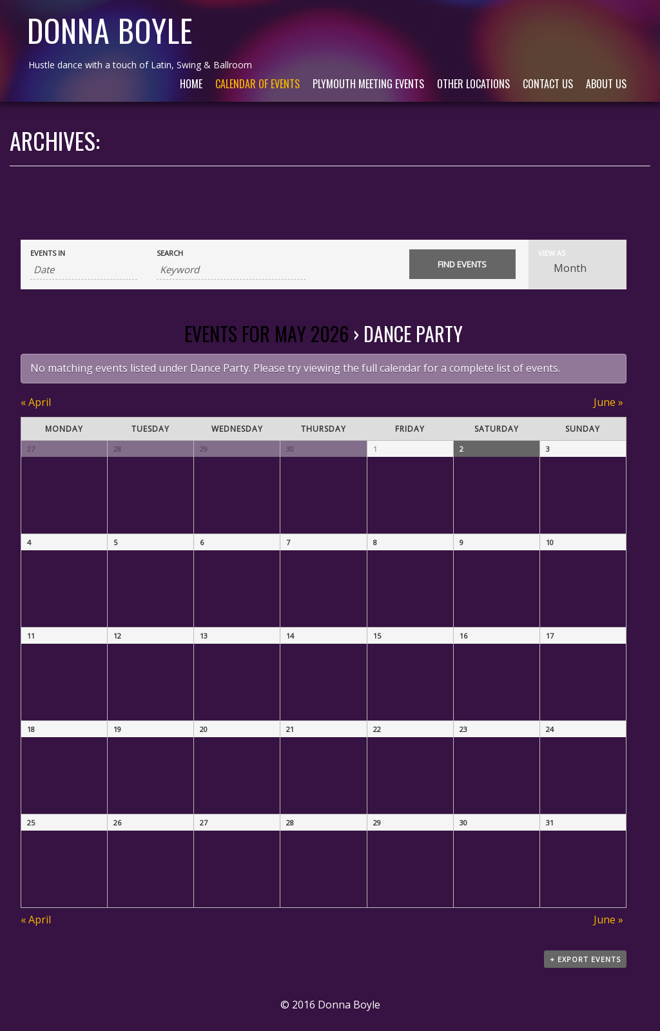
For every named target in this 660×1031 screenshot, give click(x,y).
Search (170, 252)
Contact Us (548, 84)
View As (551, 252)
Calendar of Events (257, 84)
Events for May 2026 (266, 333)
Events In (47, 252)
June (608, 402)
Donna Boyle (110, 30)
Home (191, 84)
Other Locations (473, 84)
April (36, 402)
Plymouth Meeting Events (368, 84)
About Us (606, 84)
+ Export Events (585, 959)
